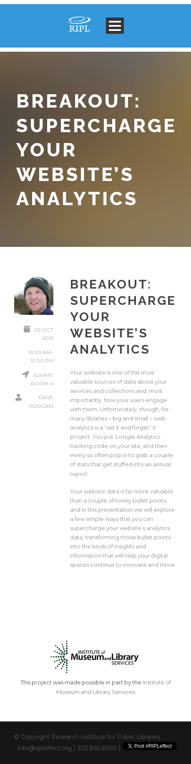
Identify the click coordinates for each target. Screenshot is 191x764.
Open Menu (115, 26)
